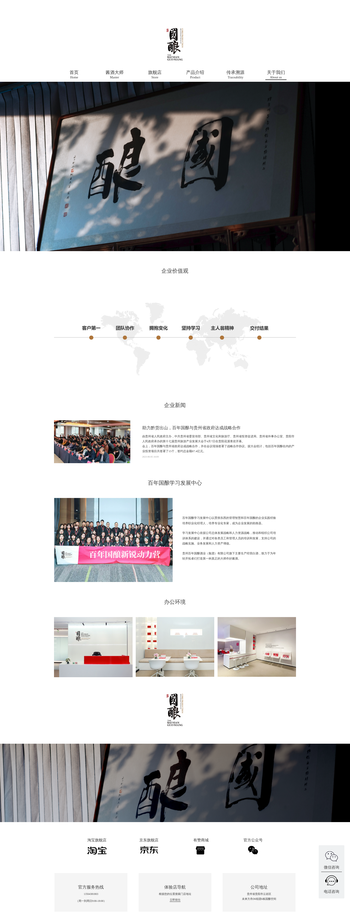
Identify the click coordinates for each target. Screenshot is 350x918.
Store (155, 74)
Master (115, 74)
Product (195, 74)
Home (74, 74)
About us (276, 74)
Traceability (235, 74)
